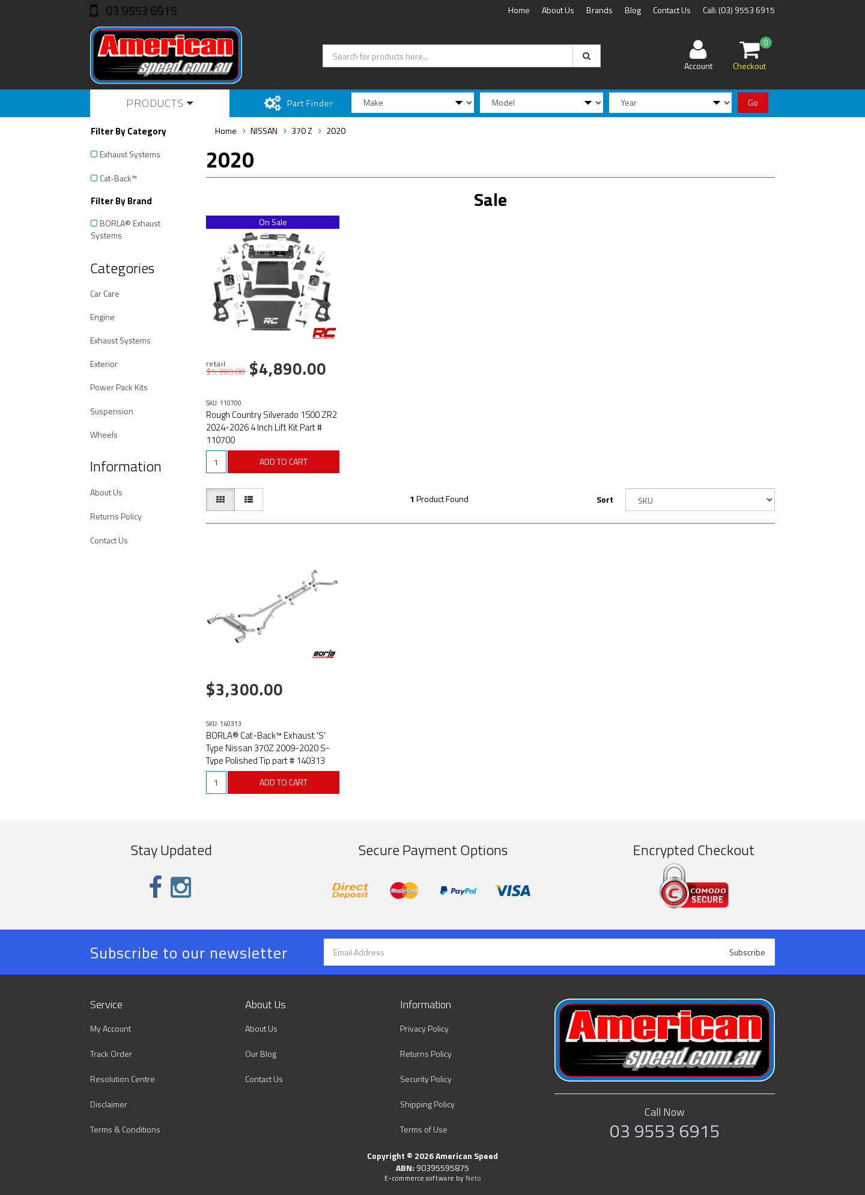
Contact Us (672, 10)
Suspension (111, 411)
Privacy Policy (424, 1028)
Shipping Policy (427, 1104)
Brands (599, 10)
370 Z (301, 130)
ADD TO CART (284, 461)
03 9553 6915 (140, 10)
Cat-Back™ (118, 178)
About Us (558, 10)
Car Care (105, 293)
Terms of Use (424, 1129)
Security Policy (426, 1078)
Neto (473, 1178)
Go (753, 102)
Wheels (104, 434)
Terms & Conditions (125, 1129)
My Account (110, 1028)
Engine (102, 316)
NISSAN (264, 130)
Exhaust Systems (130, 154)
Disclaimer (108, 1104)
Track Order (111, 1053)
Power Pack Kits (119, 387)
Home (519, 10)
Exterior (104, 363)
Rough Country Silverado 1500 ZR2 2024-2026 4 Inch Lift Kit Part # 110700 (271, 427)
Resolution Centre (122, 1078)
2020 (335, 130)
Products (159, 103)
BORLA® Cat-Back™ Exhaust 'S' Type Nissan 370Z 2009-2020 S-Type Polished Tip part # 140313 (268, 747)
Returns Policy (116, 516)
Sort (604, 499)
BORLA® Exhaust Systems (125, 229)
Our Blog (260, 1053)
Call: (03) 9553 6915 (739, 10)
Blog (633, 10)
